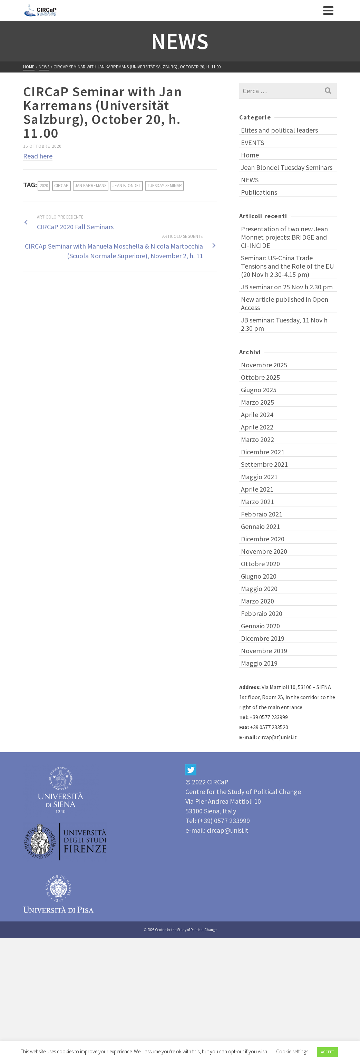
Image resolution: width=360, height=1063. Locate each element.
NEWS (250, 179)
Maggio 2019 (259, 663)
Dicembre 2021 (262, 451)
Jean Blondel (127, 186)
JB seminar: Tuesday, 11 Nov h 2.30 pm (284, 324)
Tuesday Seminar (164, 186)
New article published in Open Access (284, 303)
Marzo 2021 (257, 501)
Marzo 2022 (257, 439)
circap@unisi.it (228, 830)
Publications (259, 192)
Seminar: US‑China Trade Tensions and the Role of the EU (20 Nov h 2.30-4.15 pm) (287, 266)
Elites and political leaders (279, 130)
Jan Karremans (90, 186)
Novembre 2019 (264, 650)
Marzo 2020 (257, 601)
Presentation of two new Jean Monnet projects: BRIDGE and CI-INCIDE (284, 237)
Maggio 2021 (259, 476)
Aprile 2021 (257, 489)
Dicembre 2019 (262, 638)
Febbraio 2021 (261, 514)
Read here (37, 156)
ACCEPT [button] (327, 1052)
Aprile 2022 (257, 427)
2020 (44, 186)
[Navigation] (328, 10)
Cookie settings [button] (292, 1051)
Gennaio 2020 (260, 625)
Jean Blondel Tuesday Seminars (286, 167)
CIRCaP (61, 186)
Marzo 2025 (257, 402)
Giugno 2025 (258, 389)
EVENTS (252, 142)
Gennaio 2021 (260, 526)
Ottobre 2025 (260, 377)
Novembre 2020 (264, 551)
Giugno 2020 (258, 576)
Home (250, 155)
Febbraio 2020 (261, 613)
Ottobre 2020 (260, 563)
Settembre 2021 (264, 464)
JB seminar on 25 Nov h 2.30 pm (287, 286)
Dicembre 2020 (262, 538)
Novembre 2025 (264, 364)
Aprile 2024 (257, 414)
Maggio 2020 (259, 588)
